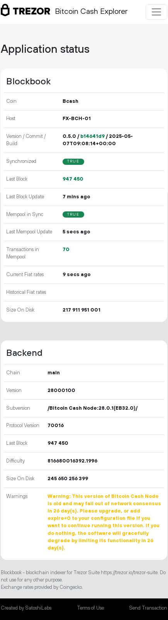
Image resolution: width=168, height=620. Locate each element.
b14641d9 (92, 136)
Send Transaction (148, 608)
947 (73, 179)
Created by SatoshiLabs (26, 608)
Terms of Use (90, 608)
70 (66, 249)
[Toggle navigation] (156, 12)
